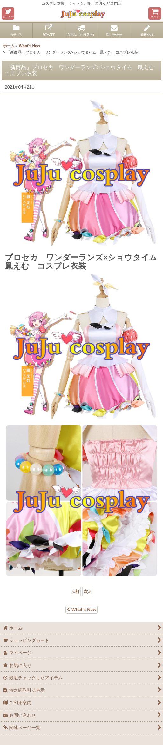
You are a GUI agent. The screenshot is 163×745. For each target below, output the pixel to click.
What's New (81, 609)
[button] (8, 13)
